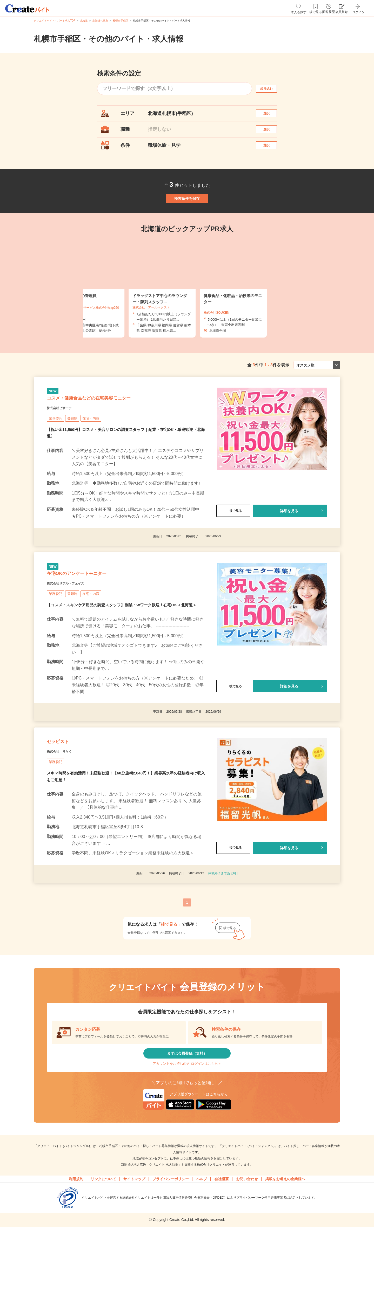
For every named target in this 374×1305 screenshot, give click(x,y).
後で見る (233, 545)
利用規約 (76, 1254)
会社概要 (221, 1254)
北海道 (84, 20)
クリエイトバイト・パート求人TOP (54, 20)
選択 (271, 116)
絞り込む (271, 88)
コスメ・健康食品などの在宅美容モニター (112, 429)
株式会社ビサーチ (65, 442)
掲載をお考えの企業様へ (285, 1254)
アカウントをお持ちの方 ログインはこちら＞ (187, 1134)
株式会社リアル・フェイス (75, 627)
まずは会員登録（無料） (187, 1119)
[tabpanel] (187, 313)
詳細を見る (289, 545)
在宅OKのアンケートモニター (93, 615)
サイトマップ (134, 1254)
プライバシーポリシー (170, 1254)
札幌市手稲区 (120, 20)
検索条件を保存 (187, 218)
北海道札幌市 (100, 20)
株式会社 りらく (65, 812)
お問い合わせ (247, 1254)
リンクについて (103, 1254)
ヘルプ (201, 1254)
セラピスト (64, 799)
